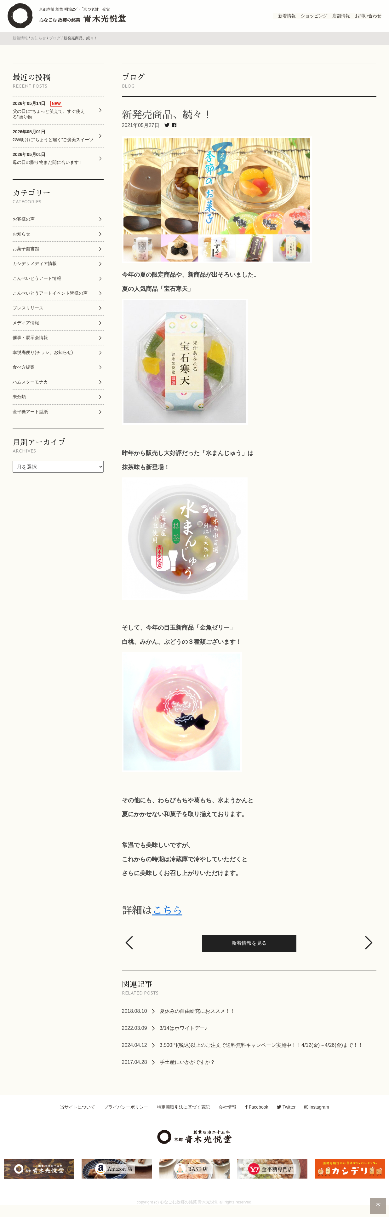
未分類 (19, 404)
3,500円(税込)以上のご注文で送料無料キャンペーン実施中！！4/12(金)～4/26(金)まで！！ (261, 1053)
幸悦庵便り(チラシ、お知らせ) (43, 360)
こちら (167, 918)
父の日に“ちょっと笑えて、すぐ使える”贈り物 (49, 117)
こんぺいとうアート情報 (37, 286)
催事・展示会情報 (30, 345)
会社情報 (227, 1114)
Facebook (256, 1114)
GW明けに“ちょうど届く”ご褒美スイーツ (53, 143)
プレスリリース (28, 315)
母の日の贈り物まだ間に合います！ (48, 166)
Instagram (316, 1114)
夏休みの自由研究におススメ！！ (197, 1019)
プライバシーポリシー (126, 1114)
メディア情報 (26, 330)
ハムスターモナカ (30, 389)
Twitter (286, 1114)
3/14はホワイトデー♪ (183, 1036)
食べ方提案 (24, 375)
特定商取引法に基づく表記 (183, 1114)
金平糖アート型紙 (30, 419)
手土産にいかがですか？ (187, 1070)
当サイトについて (77, 1114)
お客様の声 (24, 226)
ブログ (54, 46)
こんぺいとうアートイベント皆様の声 (50, 300)
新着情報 (20, 46)
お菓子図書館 (26, 256)
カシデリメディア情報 (35, 271)
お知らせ (38, 46)
